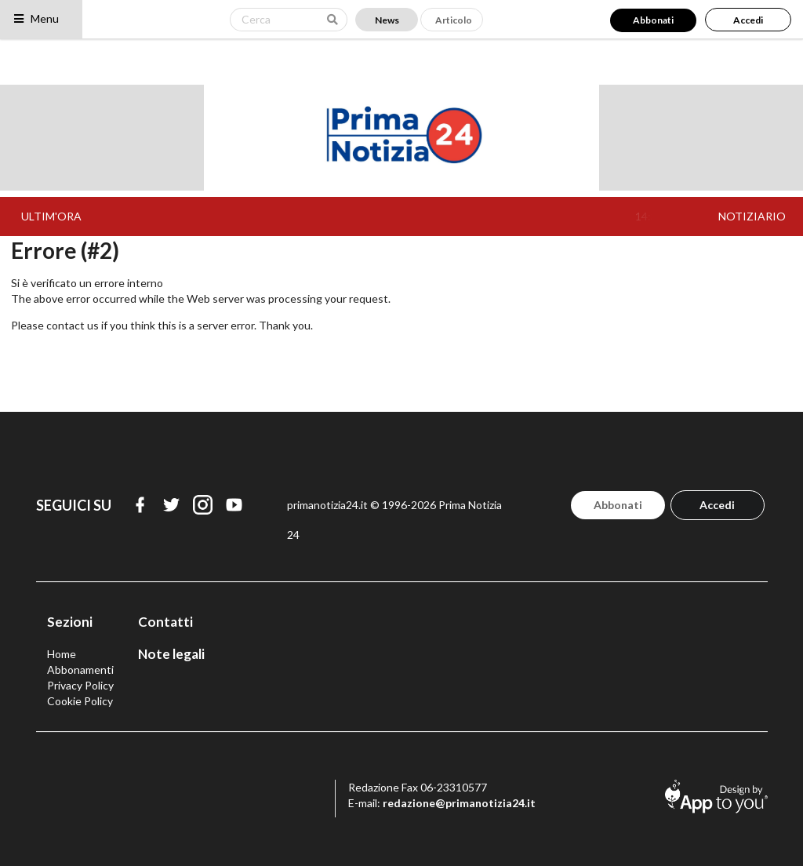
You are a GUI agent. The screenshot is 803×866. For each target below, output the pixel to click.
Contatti (165, 621)
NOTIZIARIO (752, 216)
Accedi (748, 20)
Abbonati (653, 20)
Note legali (171, 654)
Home (61, 653)
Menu (36, 18)
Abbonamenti (80, 669)
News (387, 20)
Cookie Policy (80, 701)
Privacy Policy (80, 685)
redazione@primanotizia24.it (459, 803)
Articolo (453, 20)
